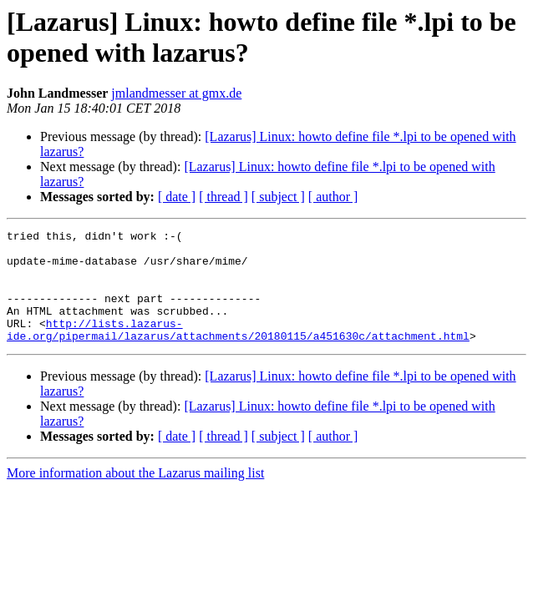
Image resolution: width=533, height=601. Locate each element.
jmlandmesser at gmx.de (176, 93)
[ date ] (176, 196)
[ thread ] (223, 196)
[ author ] (333, 196)
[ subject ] (278, 196)
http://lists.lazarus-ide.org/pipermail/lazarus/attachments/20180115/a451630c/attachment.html (238, 351)
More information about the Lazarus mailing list (135, 495)
